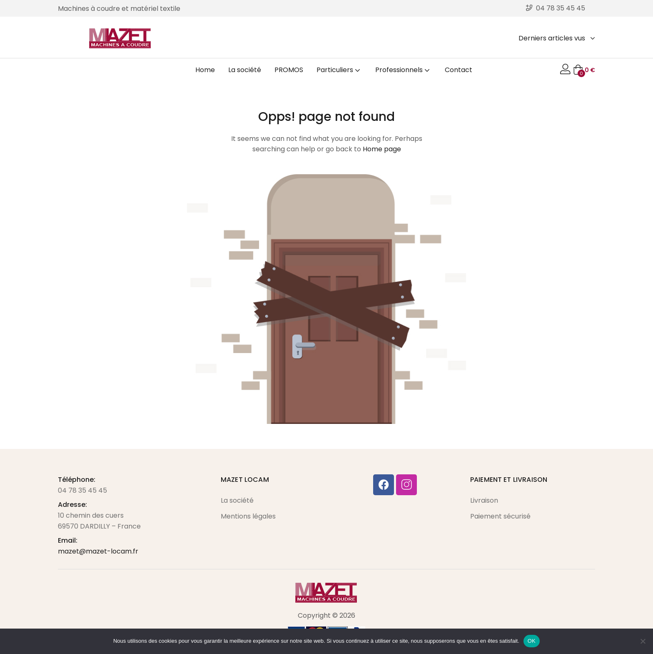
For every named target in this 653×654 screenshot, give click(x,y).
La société (244, 70)
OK (532, 641)
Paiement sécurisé (500, 516)
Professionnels (403, 70)
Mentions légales (248, 516)
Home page (382, 149)
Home (205, 70)
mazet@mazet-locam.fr (98, 551)
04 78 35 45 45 (82, 490)
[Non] (642, 641)
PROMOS (288, 70)
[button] (584, 70)
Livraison (484, 500)
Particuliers (339, 70)
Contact (458, 70)
